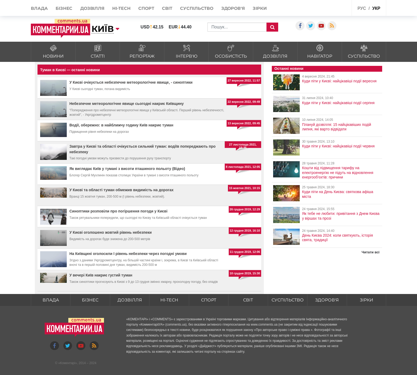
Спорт (146, 8)
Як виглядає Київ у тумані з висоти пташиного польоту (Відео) (127, 169)
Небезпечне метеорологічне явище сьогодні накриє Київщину (126, 103)
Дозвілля (92, 8)
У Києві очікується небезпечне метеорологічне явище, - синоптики (131, 82)
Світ (167, 8)
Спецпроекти (334, 7)
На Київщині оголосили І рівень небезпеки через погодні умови (128, 254)
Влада (39, 8)
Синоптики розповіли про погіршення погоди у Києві (118, 211)
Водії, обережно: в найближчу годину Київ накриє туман (121, 125)
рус (361, 8)
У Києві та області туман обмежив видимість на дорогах (121, 190)
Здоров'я (233, 8)
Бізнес (64, 8)
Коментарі (67, 363)
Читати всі (371, 252)
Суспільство (196, 8)
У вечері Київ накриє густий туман (100, 275)
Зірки (260, 8)
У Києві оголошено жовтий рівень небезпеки (110, 232)
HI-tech (121, 8)
